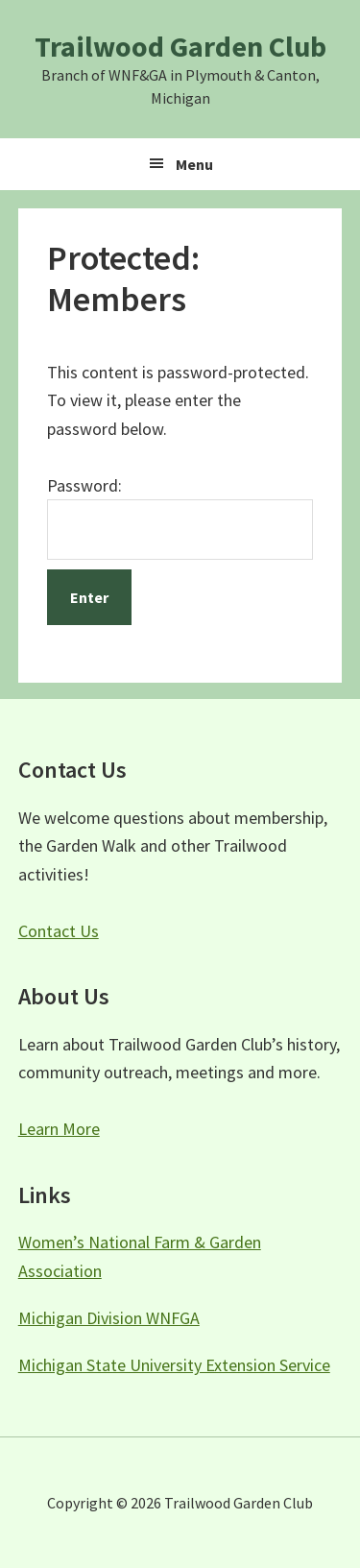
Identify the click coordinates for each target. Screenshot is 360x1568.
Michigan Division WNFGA (109, 1318)
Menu (194, 164)
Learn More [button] (59, 1129)
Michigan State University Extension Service (174, 1365)
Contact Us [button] (58, 931)
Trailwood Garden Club (180, 46)
